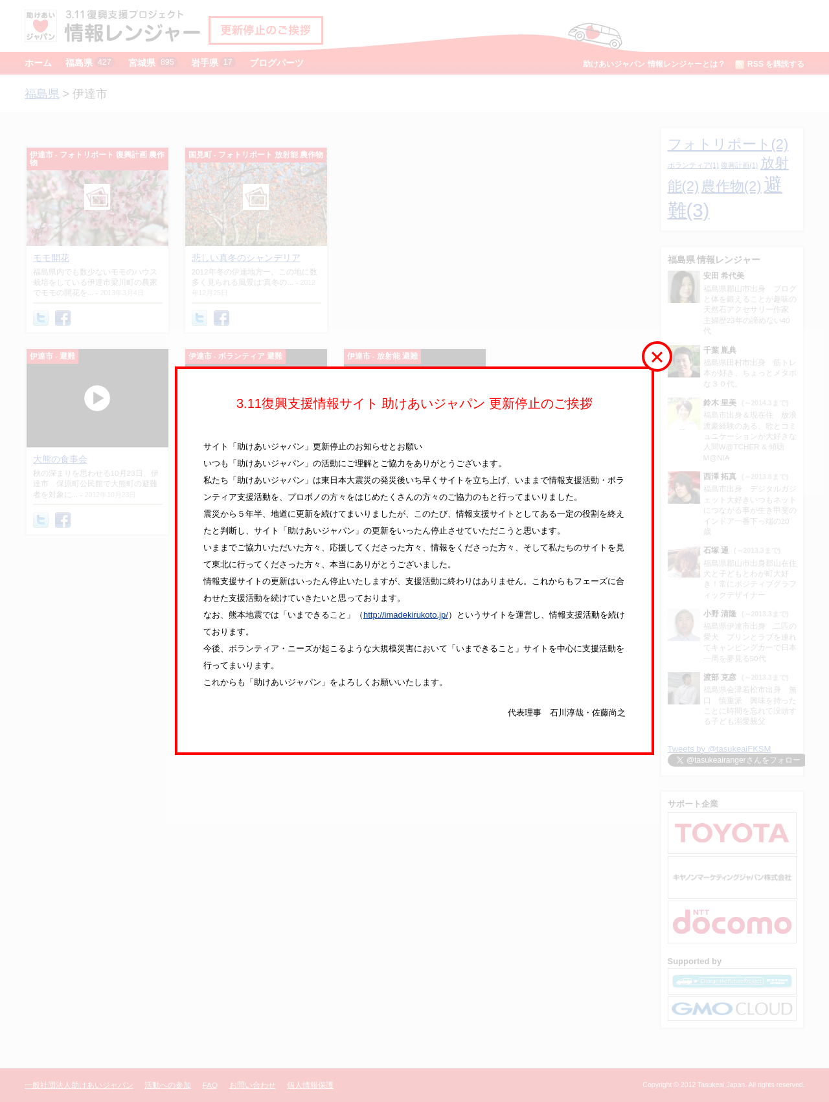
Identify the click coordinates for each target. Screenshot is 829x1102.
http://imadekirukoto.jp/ (405, 615)
